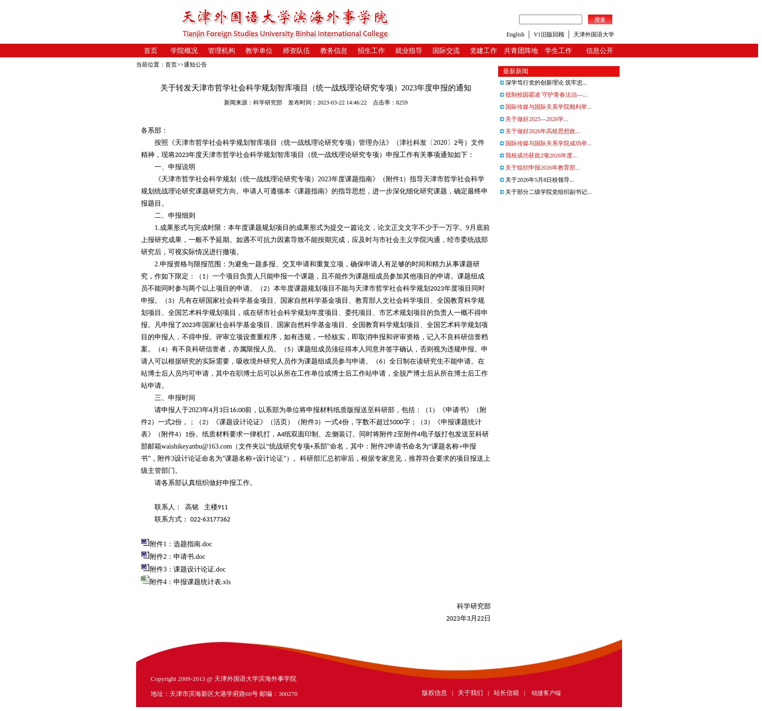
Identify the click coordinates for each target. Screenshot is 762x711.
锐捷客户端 (546, 693)
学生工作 (558, 50)
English (515, 34)
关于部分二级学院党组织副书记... (545, 192)
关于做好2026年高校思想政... (540, 131)
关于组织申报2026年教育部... (540, 167)
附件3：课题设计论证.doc (188, 569)
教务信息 (333, 50)
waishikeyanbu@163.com (196, 446)
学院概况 (184, 50)
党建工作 (483, 50)
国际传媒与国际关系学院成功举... (545, 143)
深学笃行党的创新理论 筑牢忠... (543, 82)
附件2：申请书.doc (178, 556)
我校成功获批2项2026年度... (538, 155)
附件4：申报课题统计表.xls (190, 582)
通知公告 (195, 64)
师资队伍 (296, 50)
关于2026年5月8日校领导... (537, 179)
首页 (150, 50)
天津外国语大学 (593, 34)
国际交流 (446, 50)
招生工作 (371, 50)
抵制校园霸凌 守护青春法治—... (543, 94)
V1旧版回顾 (549, 34)
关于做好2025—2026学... (534, 119)
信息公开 (599, 50)
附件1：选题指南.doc (181, 544)
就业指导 (408, 50)
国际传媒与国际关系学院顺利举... (545, 107)
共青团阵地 (521, 50)
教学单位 (259, 50)
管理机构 (221, 50)
